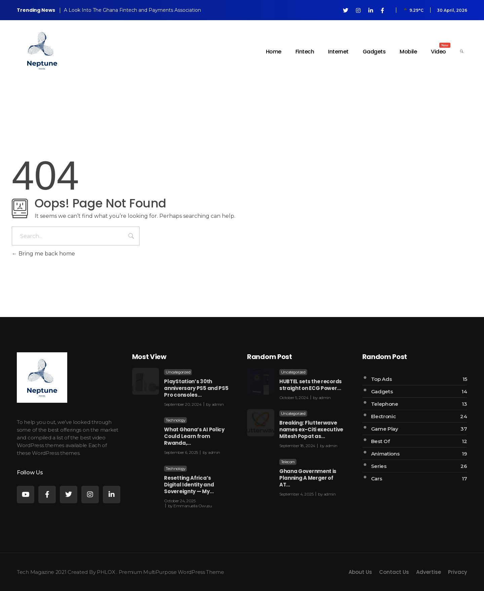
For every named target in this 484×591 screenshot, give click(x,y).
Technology (175, 420)
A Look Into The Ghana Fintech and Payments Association (132, 10)
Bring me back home (43, 253)
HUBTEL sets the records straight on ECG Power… (310, 385)
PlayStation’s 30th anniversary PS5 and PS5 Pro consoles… (196, 388)
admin (218, 404)
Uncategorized (178, 372)
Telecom (288, 462)
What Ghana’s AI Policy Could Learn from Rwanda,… (194, 436)
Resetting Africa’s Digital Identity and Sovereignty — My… (189, 484)
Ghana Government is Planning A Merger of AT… (307, 478)
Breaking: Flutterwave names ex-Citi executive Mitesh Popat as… (311, 429)
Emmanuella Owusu (192, 505)
